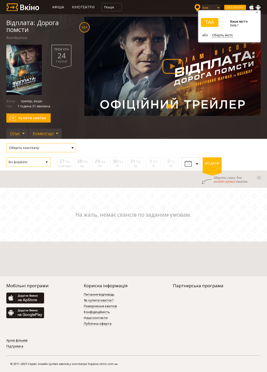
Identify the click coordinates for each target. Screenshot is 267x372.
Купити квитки (32, 117)
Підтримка (14, 346)
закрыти (259, 177)
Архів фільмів (17, 341)
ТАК (209, 22)
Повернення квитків (100, 306)
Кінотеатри (83, 7)
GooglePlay (258, 7)
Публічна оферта (97, 324)
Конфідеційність (97, 312)
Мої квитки (235, 7)
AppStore (251, 7)
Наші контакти (96, 318)
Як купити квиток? (98, 300)
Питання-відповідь (99, 295)
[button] (28, 162)
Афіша (58, 7)
